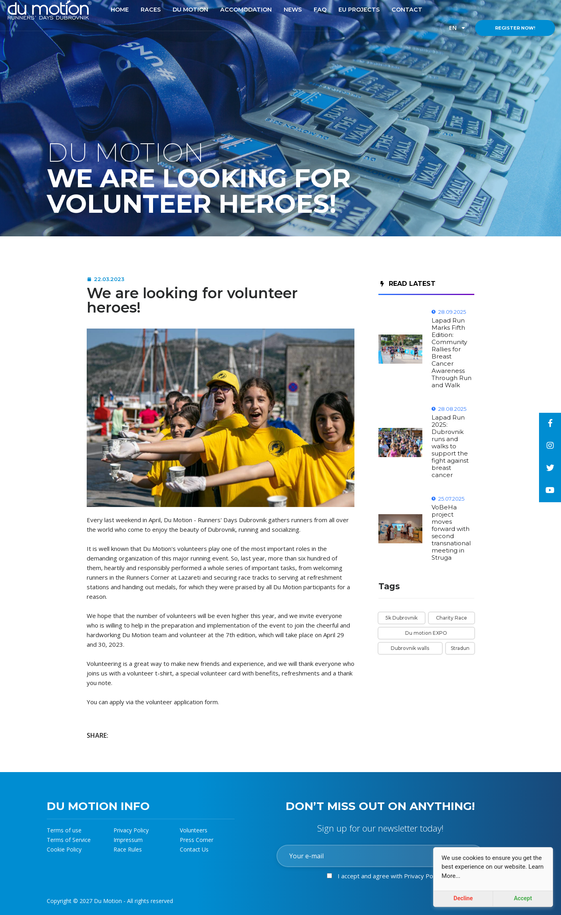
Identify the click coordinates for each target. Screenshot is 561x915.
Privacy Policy (131, 830)
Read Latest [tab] (408, 283)
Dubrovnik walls (410, 648)
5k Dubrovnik (402, 618)
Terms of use (64, 830)
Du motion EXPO (426, 633)
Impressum (128, 840)
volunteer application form (182, 702)
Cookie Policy (64, 849)
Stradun (460, 648)
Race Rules (127, 849)
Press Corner (196, 840)
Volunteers (193, 830)
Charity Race (451, 618)
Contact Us (194, 849)
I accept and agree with (390, 876)
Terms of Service (69, 840)
